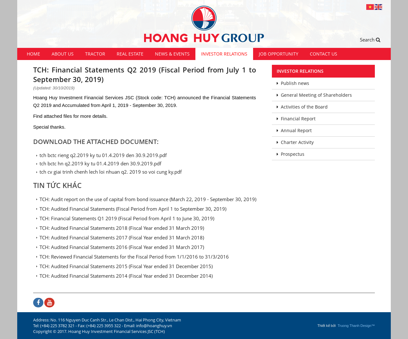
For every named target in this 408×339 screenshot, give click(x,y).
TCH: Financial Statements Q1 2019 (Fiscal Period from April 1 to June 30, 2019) (127, 218)
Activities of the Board (302, 107)
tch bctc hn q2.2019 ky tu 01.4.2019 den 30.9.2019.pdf (100, 163)
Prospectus (290, 154)
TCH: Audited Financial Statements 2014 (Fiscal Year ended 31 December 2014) (126, 276)
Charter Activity (295, 142)
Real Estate (130, 54)
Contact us (323, 54)
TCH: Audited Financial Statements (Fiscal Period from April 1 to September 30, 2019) (133, 209)
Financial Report (296, 119)
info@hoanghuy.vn (154, 325)
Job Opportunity (278, 54)
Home (33, 54)
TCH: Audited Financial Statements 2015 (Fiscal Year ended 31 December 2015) (126, 266)
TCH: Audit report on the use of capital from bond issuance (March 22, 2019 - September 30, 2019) (148, 199)
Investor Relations (224, 54)
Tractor (95, 54)
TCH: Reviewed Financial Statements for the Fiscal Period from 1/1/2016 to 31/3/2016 (134, 256)
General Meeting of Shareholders (314, 95)
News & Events (172, 54)
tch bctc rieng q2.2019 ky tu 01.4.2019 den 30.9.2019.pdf (103, 155)
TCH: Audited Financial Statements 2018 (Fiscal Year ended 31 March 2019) (122, 228)
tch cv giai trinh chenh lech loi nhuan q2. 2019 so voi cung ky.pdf (111, 172)
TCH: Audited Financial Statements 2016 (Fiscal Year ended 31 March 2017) (122, 247)
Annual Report (294, 130)
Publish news (293, 83)
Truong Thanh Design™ (356, 326)
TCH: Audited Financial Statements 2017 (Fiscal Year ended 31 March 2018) (122, 237)
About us (63, 54)
